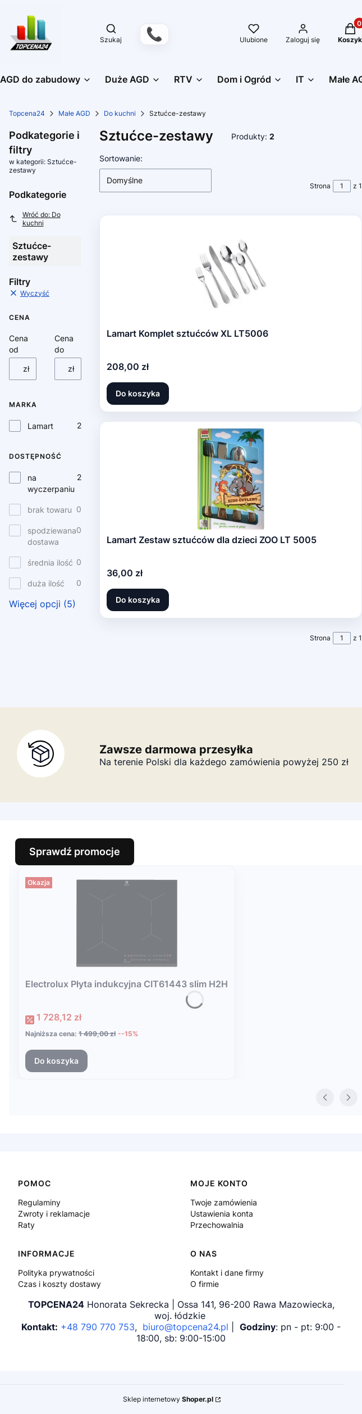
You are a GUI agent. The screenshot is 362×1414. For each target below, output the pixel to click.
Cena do (64, 343)
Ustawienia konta (221, 1213)
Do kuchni (120, 113)
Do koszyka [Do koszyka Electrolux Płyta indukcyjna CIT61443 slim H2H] (56, 1060)
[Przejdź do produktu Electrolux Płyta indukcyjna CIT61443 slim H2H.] (126, 923)
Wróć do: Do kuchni (35, 218)
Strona (320, 186)
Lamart (40, 426)
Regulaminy (39, 1202)
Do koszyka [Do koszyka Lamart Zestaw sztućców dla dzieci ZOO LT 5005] (138, 599)
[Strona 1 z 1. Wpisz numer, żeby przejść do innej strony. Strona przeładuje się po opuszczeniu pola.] (342, 186)
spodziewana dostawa (52, 536)
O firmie (204, 1284)
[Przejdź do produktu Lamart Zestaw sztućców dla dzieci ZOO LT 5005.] (230, 479)
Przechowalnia (217, 1225)
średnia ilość (50, 562)
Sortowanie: (121, 158)
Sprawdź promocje (74, 851)
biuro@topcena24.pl (185, 1326)
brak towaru (50, 509)
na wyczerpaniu (51, 483)
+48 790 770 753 (98, 1326)
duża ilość (46, 583)
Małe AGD (74, 113)
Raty (26, 1225)
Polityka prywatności (56, 1272)
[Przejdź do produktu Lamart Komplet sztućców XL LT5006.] (230, 272)
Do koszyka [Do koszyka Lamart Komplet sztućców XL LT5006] (138, 393)
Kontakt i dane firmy (227, 1272)
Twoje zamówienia (223, 1202)
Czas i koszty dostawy (59, 1284)
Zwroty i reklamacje (54, 1213)
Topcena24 (27, 113)
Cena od (18, 343)
